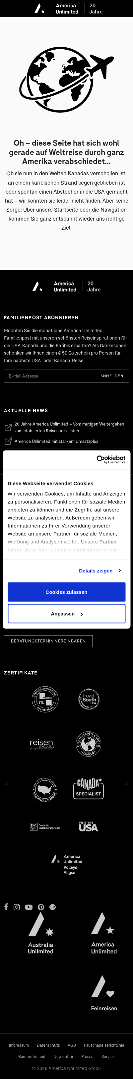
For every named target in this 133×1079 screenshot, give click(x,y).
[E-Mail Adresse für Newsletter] (49, 376)
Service (108, 1056)
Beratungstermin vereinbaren (48, 640)
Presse (87, 1056)
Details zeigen (95, 570)
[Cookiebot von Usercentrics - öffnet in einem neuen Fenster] (96, 460)
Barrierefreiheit (31, 1056)
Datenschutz (48, 1045)
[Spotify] (52, 907)
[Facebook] (6, 907)
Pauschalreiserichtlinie (104, 1045)
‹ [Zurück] (6, 782)
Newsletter (63, 1056)
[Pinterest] (41, 907)
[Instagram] (17, 907)
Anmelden (111, 376)
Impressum (19, 1045)
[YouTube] (29, 907)
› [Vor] (126, 782)
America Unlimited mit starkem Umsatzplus (51, 441)
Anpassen (67, 613)
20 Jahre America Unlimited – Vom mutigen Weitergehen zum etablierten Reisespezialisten (64, 427)
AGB (72, 1045)
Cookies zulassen (67, 591)
